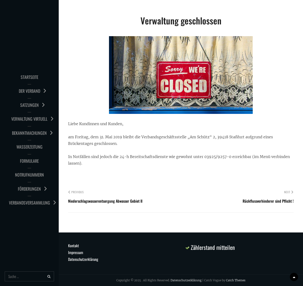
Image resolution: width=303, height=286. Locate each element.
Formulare (29, 161)
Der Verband (29, 91)
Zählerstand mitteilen (210, 247)
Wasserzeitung (29, 147)
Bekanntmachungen (29, 133)
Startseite (29, 77)
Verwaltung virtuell (29, 119)
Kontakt (73, 245)
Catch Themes (235, 280)
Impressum (75, 252)
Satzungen (29, 105)
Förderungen (29, 189)
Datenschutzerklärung (83, 259)
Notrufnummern (29, 175)
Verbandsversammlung (29, 203)
